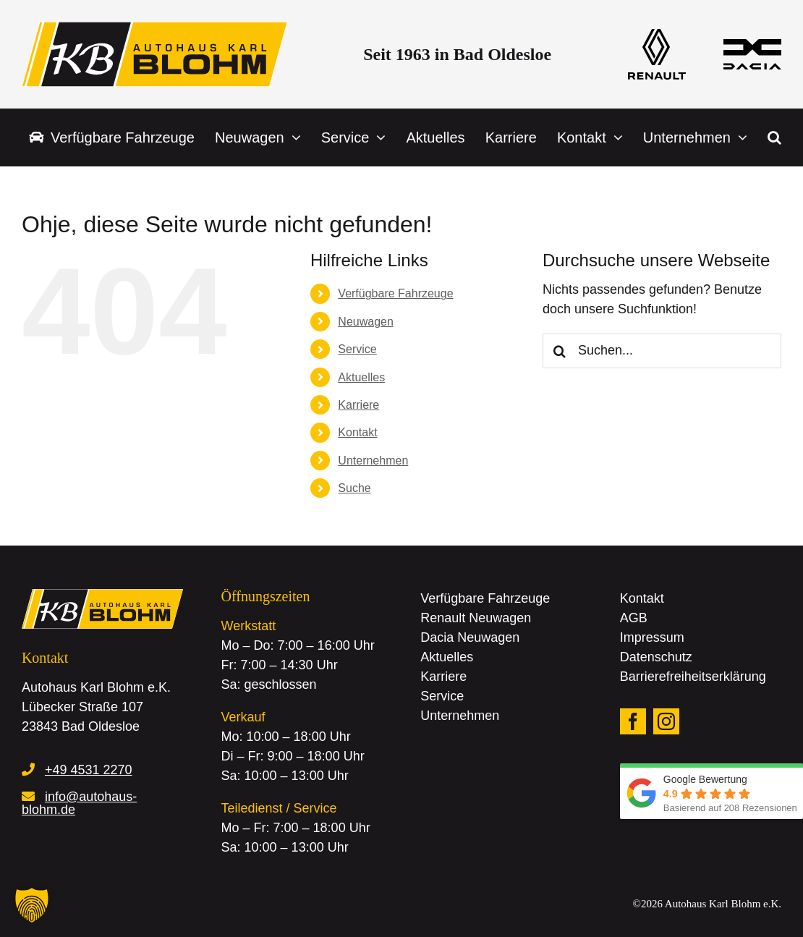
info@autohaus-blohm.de (79, 803)
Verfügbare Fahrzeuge (395, 293)
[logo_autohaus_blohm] (154, 28)
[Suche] (560, 351)
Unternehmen (373, 460)
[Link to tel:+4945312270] (28, 769)
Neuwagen (366, 321)
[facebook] (633, 721)
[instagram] (666, 721)
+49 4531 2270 (88, 770)
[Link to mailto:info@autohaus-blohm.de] (28, 795)
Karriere (358, 405)
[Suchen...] (662, 351)
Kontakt (357, 432)
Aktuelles (361, 377)
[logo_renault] (657, 35)
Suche (354, 488)
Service (357, 349)
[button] (774, 137)
